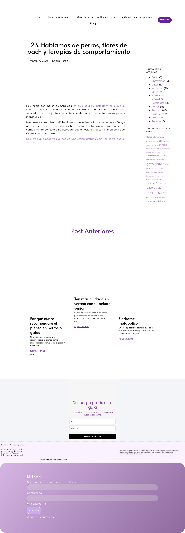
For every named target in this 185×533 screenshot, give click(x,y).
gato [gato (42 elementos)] (150, 164)
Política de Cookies (10, 453)
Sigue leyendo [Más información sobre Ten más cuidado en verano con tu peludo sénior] (81, 326)
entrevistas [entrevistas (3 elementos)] (150, 160)
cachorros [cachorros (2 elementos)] (149, 145)
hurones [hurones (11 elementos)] (158, 168)
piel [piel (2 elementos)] (147, 197)
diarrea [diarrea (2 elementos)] (148, 152)
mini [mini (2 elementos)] (162, 176)
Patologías (157, 102)
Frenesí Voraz (59, 17)
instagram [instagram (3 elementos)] (150, 176)
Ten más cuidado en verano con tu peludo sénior (92, 303)
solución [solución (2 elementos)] (149, 201)
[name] (92, 428)
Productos (157, 113)
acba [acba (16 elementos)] (149, 136)
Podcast (156, 110)
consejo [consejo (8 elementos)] (163, 144)
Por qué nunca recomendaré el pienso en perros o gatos (46, 325)
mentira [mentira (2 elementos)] (157, 176)
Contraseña (34, 493)
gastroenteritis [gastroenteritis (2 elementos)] (160, 160)
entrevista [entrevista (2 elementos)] (163, 156)
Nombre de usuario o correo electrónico (52, 482)
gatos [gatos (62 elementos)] (159, 164)
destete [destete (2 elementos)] (167, 149)
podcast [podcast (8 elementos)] (154, 197)
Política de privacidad (11, 449)
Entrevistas (158, 80)
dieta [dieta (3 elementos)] (154, 152)
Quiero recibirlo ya (92, 436)
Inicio (37, 17)
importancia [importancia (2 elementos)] (150, 172)
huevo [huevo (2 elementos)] (167, 164)
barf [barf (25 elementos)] (159, 140)
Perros (155, 106)
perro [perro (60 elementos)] (151, 193)
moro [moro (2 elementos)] (153, 179)
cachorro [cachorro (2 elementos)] (166, 141)
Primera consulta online (96, 17)
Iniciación (157, 88)
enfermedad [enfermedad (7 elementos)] (152, 156)
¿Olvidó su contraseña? (41, 517)
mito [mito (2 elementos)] (166, 176)
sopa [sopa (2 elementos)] (154, 201)
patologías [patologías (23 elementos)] (153, 187)
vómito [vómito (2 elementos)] (163, 201)
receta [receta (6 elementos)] (162, 197)
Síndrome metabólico (128, 321)
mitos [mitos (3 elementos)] (148, 179)
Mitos (154, 92)
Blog (92, 23)
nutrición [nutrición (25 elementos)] (152, 183)
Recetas (156, 121)
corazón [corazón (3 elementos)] (156, 149)
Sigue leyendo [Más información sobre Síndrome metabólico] (125, 338)
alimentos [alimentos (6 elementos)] (151, 141)
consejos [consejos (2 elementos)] (149, 149)
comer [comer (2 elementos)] (156, 145)
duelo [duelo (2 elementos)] (158, 152)
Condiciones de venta (11, 451)
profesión (157, 117)
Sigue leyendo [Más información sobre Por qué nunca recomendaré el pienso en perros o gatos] (37, 350)
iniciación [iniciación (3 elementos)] (159, 172)
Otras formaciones (137, 17)
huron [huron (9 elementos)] (149, 168)
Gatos (155, 84)
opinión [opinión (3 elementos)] (163, 184)
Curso (155, 77)
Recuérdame (36, 503)
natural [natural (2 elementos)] (158, 179)
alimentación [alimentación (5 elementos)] (159, 137)
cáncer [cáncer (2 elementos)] (162, 149)
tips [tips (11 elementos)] (159, 200)
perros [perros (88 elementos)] (162, 192)
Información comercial (12, 455)
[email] (92, 421)
